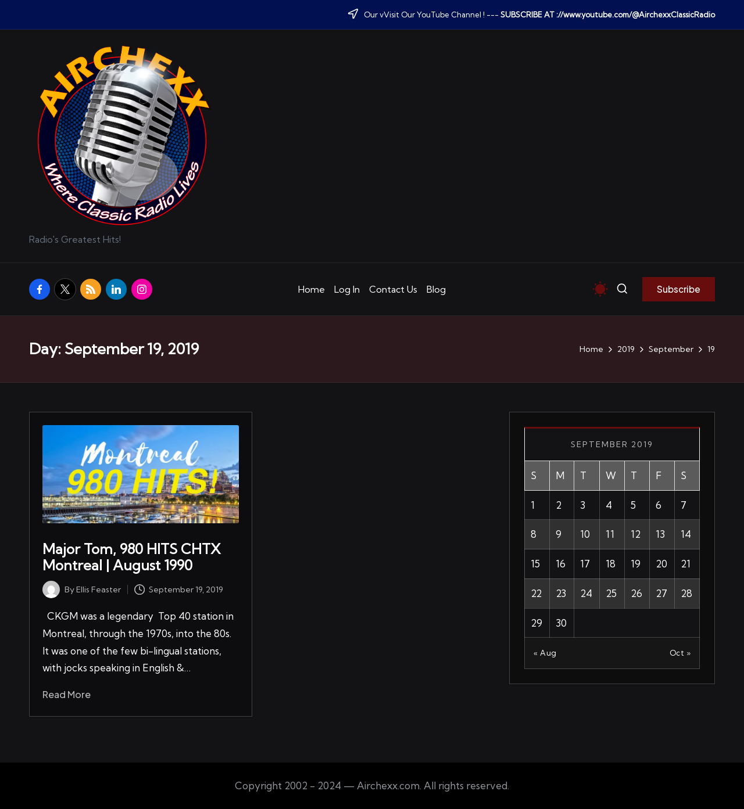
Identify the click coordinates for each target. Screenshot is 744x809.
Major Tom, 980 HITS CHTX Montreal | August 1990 (131, 557)
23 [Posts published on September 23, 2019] (561, 593)
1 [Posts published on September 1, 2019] (533, 505)
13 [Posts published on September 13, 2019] (660, 534)
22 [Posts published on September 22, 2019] (536, 593)
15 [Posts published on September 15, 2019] (535, 564)
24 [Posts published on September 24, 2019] (586, 593)
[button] (678, 289)
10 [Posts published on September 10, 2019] (585, 534)
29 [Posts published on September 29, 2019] (536, 623)
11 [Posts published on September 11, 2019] (610, 534)
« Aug (545, 652)
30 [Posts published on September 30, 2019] (561, 623)
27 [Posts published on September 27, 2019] (661, 593)
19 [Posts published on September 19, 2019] (636, 564)
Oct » (680, 652)
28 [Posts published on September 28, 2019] (686, 593)
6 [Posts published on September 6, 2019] (658, 505)
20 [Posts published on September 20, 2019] (661, 564)
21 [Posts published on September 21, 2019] (686, 564)
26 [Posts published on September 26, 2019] (636, 593)
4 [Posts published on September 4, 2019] (609, 505)
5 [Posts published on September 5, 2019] (633, 505)
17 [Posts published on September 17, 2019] (585, 564)
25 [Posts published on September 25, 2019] (611, 593)
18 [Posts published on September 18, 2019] (611, 564)
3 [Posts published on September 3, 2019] (582, 505)
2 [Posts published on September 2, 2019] (558, 505)
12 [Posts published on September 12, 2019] (636, 534)
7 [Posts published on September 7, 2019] (683, 505)
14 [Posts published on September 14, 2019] (686, 534)
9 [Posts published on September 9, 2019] (558, 534)
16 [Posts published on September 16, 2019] (561, 564)
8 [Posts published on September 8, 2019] (533, 534)
